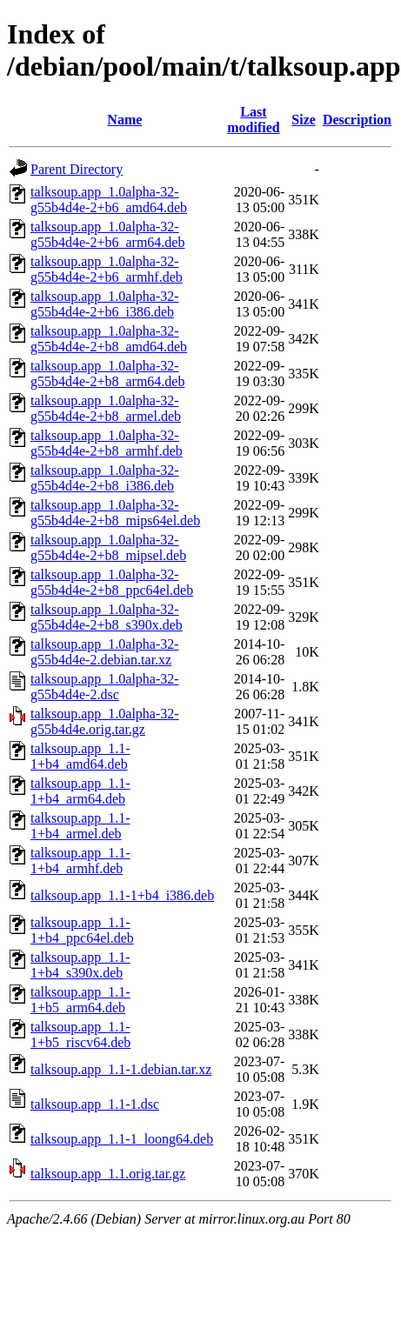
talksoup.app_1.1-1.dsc (94, 1104)
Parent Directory (76, 169)
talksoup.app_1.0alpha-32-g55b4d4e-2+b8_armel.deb (105, 408)
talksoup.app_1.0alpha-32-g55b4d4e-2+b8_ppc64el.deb (111, 582)
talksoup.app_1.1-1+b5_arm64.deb (80, 999)
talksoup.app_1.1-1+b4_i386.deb (122, 895)
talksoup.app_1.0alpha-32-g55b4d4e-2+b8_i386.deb (104, 478)
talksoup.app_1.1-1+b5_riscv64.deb (80, 1034)
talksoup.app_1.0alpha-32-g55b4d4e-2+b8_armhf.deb (106, 443)
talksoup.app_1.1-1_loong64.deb (121, 1138)
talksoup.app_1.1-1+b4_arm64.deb (80, 791)
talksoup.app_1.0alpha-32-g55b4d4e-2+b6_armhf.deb (106, 269)
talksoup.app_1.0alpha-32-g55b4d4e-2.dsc (104, 686)
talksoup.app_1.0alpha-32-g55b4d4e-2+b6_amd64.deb (108, 199)
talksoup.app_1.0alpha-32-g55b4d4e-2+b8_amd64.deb (108, 339)
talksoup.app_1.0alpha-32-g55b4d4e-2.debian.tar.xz (104, 652)
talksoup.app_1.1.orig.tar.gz (107, 1173)
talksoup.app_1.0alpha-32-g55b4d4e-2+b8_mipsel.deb (108, 547)
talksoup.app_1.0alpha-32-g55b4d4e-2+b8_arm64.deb (107, 373)
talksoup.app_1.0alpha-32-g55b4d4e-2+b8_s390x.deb (106, 617)
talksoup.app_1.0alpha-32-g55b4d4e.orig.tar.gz (104, 721)
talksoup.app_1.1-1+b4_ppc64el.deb (82, 930)
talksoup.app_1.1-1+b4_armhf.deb (80, 860)
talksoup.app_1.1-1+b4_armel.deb (80, 826)
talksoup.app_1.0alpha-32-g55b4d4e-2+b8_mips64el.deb (115, 512)
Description (357, 119)
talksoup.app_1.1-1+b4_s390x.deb (80, 965)
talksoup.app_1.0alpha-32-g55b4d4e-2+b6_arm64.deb (107, 234)
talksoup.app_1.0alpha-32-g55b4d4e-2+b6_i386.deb (104, 304)
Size (303, 119)
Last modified (253, 119)
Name (124, 119)
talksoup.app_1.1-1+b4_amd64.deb (80, 756)
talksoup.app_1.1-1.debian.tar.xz (120, 1069)
